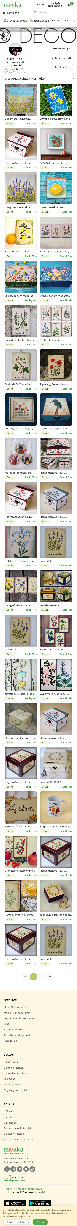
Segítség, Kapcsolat (15, 1090)
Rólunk (8, 1111)
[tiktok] (32, 1169)
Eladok (40, 4)
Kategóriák (10, 1040)
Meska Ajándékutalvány (18, 1012)
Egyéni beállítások (18, 1222)
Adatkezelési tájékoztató (18, 1139)
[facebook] (7, 1169)
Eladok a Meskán (14, 1067)
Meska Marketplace (15, 1073)
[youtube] (26, 1169)
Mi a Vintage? (12, 1062)
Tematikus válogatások (17, 1035)
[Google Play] (15, 1203)
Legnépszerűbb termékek (19, 1018)
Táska (66, 20)
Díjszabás (9, 1079)
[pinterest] (19, 1169)
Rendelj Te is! (31, 123)
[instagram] (13, 1169)
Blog (7, 1024)
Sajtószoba (10, 1122)
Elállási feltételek (14, 1133)
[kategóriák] (12, 13)
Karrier (8, 1117)
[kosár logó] (69, 5)
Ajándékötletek (13, 1029)
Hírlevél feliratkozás (15, 1007)
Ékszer (56, 20)
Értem (40, 1222)
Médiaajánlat (11, 1084)
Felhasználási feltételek (18, 1128)
